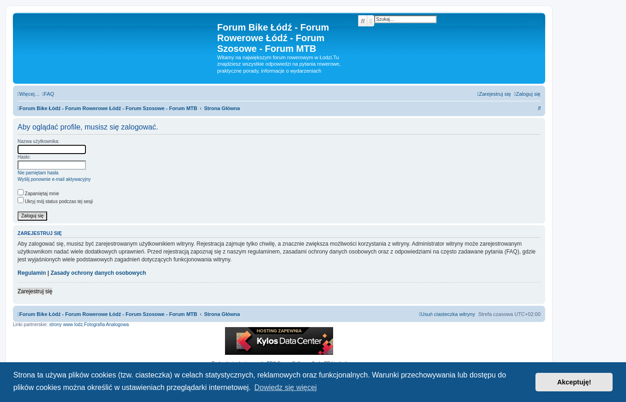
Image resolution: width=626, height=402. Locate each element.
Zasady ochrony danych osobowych (98, 273)
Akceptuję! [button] (574, 382)
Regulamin (32, 273)
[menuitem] (48, 93)
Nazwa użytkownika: (39, 141)
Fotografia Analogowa (106, 324)
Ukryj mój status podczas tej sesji (55, 201)
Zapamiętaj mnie (38, 193)
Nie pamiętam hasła (38, 172)
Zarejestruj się (35, 291)
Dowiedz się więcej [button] (285, 387)
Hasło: (24, 157)
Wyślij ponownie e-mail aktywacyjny (54, 179)
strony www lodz (66, 324)
